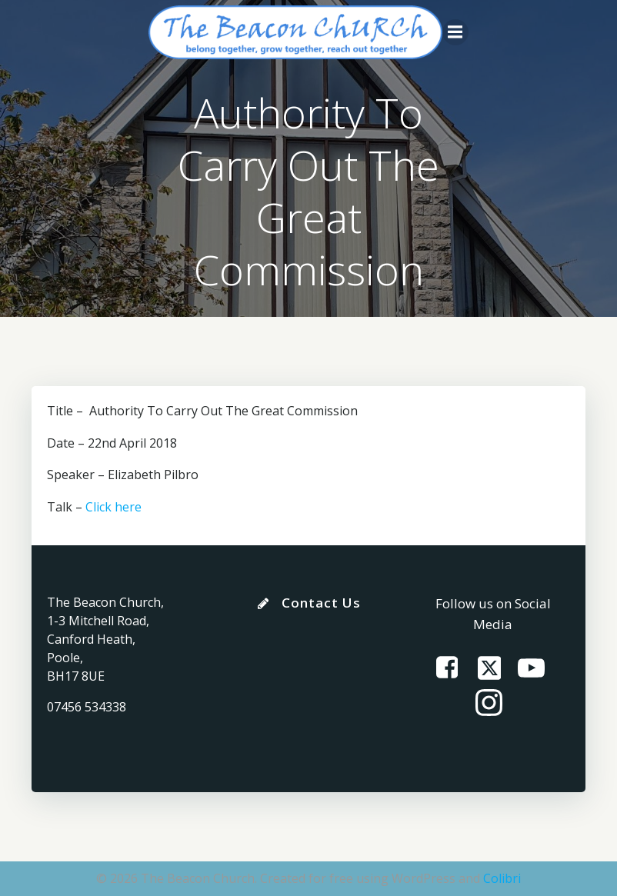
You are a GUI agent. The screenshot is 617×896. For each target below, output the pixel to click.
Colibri (502, 878)
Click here (113, 506)
